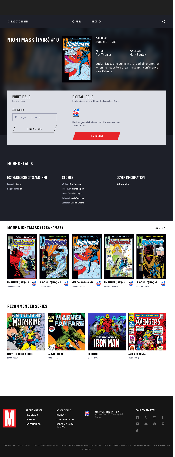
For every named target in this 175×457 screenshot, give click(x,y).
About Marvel (34, 410)
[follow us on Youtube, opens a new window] (137, 424)
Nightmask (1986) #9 (114, 307)
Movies (82, 11)
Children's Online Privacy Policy (117, 445)
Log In (15, 4)
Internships (33, 424)
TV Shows (96, 11)
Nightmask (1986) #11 (50, 307)
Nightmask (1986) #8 (146, 307)
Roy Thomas (65, 68)
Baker (49, 311)
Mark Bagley (118, 68)
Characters (66, 11)
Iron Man (93, 379)
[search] (166, 4)
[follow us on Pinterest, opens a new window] (154, 424)
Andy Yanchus (77, 223)
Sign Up (25, 4)
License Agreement (142, 445)
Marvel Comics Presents (20, 379)
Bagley (17, 311)
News (39, 11)
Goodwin (139, 311)
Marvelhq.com (65, 419)
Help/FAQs (32, 415)
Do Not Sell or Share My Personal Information (81, 445)
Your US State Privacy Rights (46, 445)
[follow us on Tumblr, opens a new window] (162, 418)
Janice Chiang (77, 227)
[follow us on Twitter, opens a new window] (145, 418)
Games (110, 11)
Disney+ (61, 415)
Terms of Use (9, 445)
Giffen (146, 311)
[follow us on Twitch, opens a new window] (163, 424)
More (134, 11)
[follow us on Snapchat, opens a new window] (146, 424)
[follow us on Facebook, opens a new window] (137, 418)
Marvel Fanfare (56, 379)
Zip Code (18, 135)
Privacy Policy (24, 445)
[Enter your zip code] (35, 142)
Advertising (64, 410)
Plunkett (107, 311)
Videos (122, 11)
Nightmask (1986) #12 (18, 307)
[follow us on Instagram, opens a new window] (154, 418)
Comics (51, 11)
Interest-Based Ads (162, 445)
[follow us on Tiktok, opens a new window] (137, 430)
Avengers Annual (137, 379)
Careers (30, 419)
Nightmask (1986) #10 (82, 307)
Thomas (10, 311)
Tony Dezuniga (75, 218)
